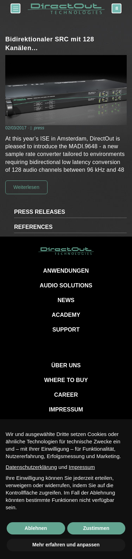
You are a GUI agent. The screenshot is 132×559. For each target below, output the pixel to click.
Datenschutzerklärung (31, 467)
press (39, 127)
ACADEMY (66, 315)
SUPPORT (66, 330)
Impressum (82, 467)
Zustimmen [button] (96, 528)
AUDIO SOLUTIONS (66, 285)
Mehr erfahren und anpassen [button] (66, 544)
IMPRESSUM (66, 410)
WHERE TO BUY (66, 380)
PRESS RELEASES (39, 212)
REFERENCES (33, 227)
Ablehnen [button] (36, 528)
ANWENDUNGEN (66, 271)
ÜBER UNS (66, 365)
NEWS (66, 300)
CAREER (66, 395)
